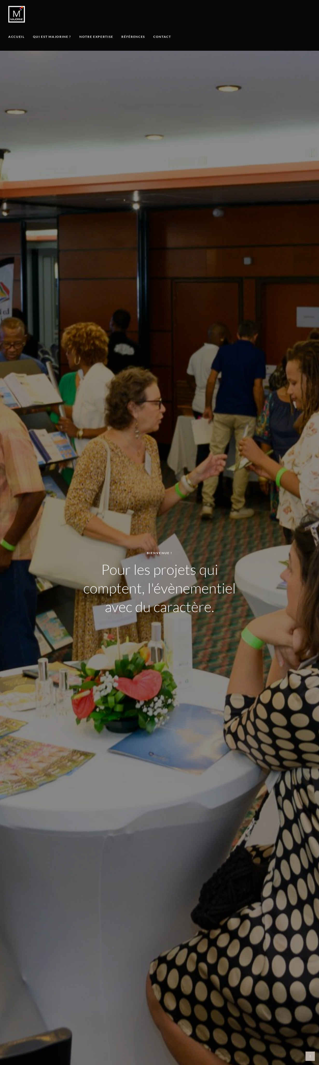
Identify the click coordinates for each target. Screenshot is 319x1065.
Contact (162, 37)
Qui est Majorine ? (52, 37)
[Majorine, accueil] (16, 14)
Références (133, 37)
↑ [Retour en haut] (310, 1056)
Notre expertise (96, 37)
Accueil (16, 37)
